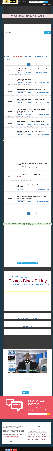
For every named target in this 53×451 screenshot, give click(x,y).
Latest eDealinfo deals (43, 134)
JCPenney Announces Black (22, 166)
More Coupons (27, 326)
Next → (47, 64)
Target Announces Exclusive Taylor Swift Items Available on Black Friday (32, 185)
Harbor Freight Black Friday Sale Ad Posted (28, 175)
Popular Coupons (26, 19)
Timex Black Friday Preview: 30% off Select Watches (30, 131)
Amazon (45, 439)
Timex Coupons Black (21, 90)
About (28, 447)
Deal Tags (27, 269)
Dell (48, 284)
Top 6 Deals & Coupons (39, 208)
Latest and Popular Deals (27, 315)
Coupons (45, 284)
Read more (6, 436)
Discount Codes (31, 433)
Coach (48, 437)
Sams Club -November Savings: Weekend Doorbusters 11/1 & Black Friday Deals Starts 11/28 (33, 110)
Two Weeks (37, 56)
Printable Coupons (37, 434)
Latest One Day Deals (27, 331)
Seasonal (24, 1)
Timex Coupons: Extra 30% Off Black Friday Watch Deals (31, 89)
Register (49, 4)
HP (42, 439)
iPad (49, 436)
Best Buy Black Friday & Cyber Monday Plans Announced (32, 69)
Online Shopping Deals (42, 436)
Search (45, 1)
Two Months (8, 59)
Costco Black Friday (20, 80)
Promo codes (37, 433)
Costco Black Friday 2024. (24, 79)
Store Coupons (42, 429)
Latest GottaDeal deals (43, 72)
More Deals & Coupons (26, 208)
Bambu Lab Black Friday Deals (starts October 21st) (30, 121)
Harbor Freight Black (21, 176)
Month (44, 56)
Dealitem (28, 72)
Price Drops (30, 434)
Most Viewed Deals (15, 208)
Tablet (41, 437)
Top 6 (27, 21)
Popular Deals (17, 19)
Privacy (44, 447)
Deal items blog (14, 436)
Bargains (34, 431)
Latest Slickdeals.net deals (42, 82)
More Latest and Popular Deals (27, 318)
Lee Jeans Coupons (20, 199)
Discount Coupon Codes (32, 436)
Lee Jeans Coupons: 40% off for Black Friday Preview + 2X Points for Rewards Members (32, 197)
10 (41, 64)
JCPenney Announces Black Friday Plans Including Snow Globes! (32, 163)
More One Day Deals (27, 333)
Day (30, 56)
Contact (48, 447)
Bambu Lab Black (15, 276)
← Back (8, 64)
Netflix (44, 437)
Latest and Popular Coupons (27, 323)
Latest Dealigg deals (43, 92)
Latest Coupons (44, 19)
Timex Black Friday (20, 133)
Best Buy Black (20, 70)
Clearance (44, 434)
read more (20, 72)
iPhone (29, 437)
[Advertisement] (27, 45)
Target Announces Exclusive (22, 188)
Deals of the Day (39, 387)
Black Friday (10, 19)
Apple (29, 439)
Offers (37, 429)
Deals (34, 429)
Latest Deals (35, 19)
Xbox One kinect (35, 437)
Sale (30, 276)
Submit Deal (39, 447)
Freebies (39, 431)
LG (50, 284)
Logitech (36, 439)
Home (19, 1)
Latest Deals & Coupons (34, 377)
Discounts (30, 431)
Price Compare (44, 433)
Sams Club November (21, 112)
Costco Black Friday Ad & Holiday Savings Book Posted (31, 99)
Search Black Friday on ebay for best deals (27, 262)
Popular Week (16, 56)
